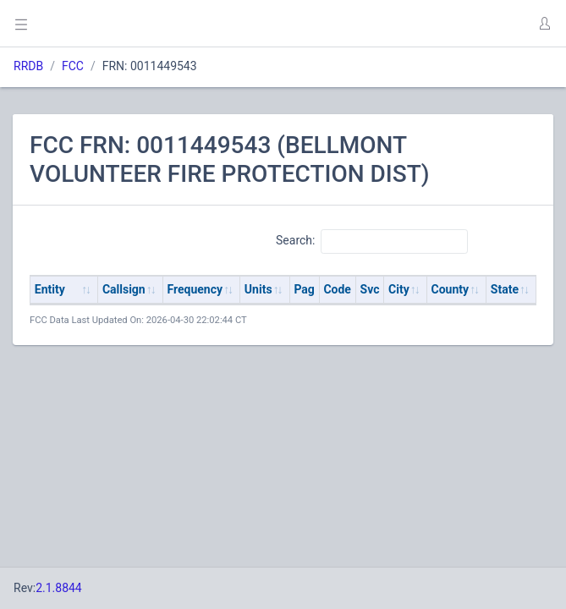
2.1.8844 (59, 588)
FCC (73, 66)
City (398, 289)
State (505, 289)
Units (258, 289)
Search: (372, 241)
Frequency (195, 289)
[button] (544, 23)
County (450, 289)
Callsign (124, 289)
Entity (50, 289)
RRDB (28, 66)
